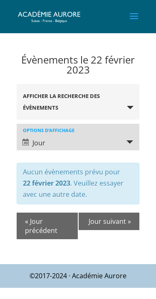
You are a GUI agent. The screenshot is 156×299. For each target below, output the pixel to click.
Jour (33, 142)
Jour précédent (41, 226)
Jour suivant (110, 221)
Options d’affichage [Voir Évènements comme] (48, 130)
